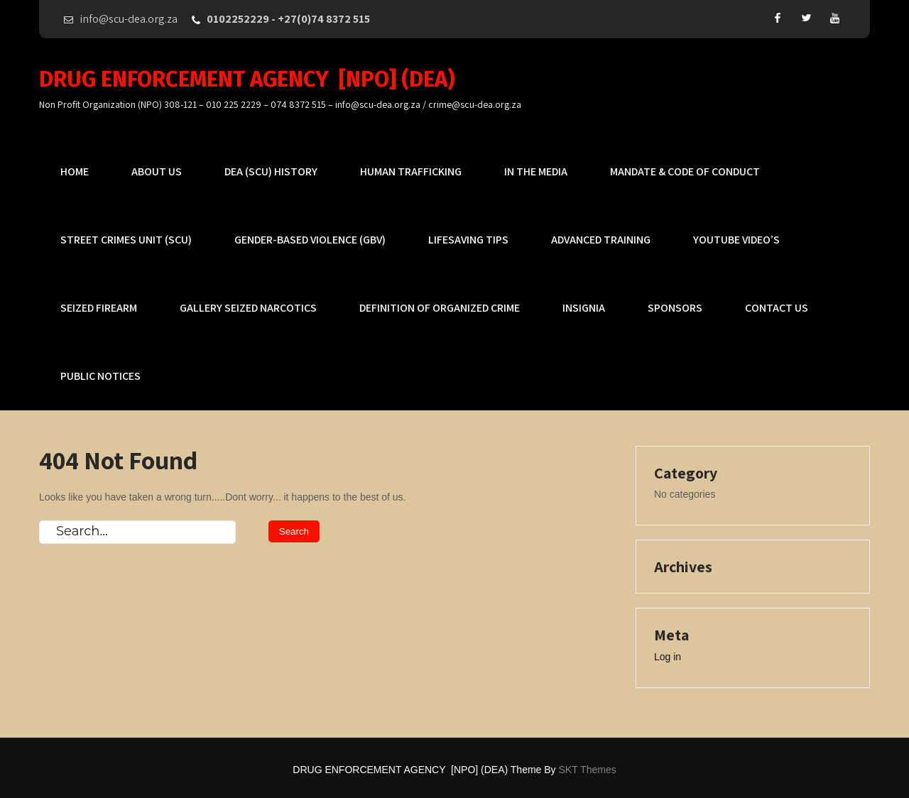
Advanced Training (601, 239)
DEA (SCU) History (270, 171)
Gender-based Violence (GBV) (310, 239)
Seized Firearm (98, 307)
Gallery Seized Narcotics (248, 307)
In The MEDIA (535, 171)
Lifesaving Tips (468, 239)
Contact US (776, 307)
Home (74, 171)
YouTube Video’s (736, 239)
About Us (156, 171)
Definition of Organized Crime (439, 307)
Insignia (583, 307)
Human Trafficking (411, 171)
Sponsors (675, 307)
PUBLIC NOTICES (100, 375)
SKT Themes (587, 769)
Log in (667, 656)
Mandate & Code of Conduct (685, 171)
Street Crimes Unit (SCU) (126, 239)
